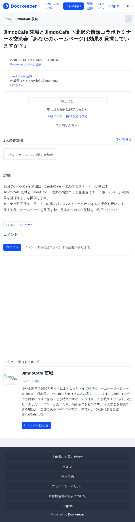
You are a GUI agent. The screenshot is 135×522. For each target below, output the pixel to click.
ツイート (26, 224)
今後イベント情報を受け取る (67, 116)
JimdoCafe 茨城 (26, 19)
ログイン (12, 247)
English (114, 6)
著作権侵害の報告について (67, 496)
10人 (25, 380)
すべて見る (124, 139)
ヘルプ (67, 466)
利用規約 (67, 476)
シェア (11, 224)
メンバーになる (36, 425)
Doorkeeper (76, 514)
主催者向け (73, 6)
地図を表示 (16, 85)
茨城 (36, 380)
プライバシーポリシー (67, 486)
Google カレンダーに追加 (25, 64)
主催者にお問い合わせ (67, 456)
